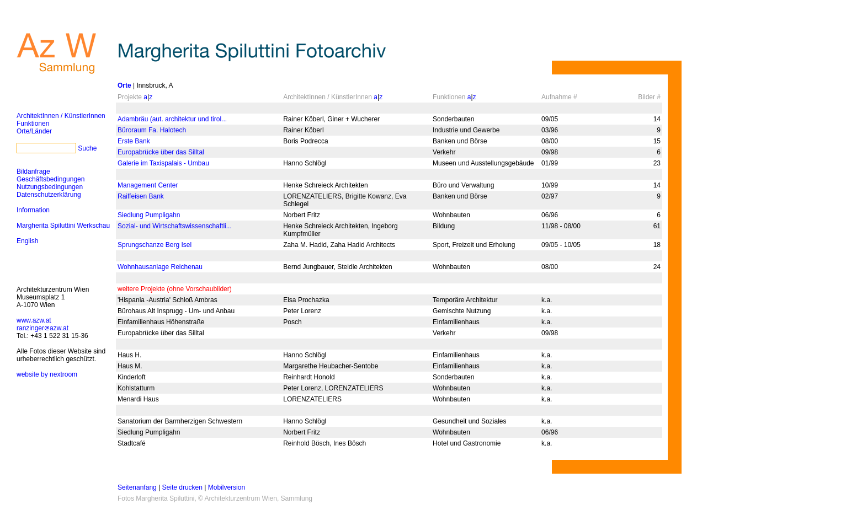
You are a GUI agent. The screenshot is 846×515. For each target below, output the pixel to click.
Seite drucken (182, 487)
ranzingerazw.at (42, 328)
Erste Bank (134, 141)
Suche (87, 148)
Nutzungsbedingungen (50, 187)
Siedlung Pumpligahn (149, 215)
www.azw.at (34, 320)
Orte (124, 85)
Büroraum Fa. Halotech (152, 130)
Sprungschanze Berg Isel (154, 245)
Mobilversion (226, 487)
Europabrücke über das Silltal (161, 152)
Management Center (148, 185)
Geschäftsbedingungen (50, 179)
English (27, 241)
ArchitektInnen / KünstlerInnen (61, 116)
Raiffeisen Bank (141, 196)
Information (33, 210)
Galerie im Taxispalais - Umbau (163, 163)
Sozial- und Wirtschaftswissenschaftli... (175, 226)
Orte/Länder (34, 131)
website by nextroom (47, 374)
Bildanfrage (33, 171)
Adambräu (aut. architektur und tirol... (172, 119)
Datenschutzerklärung (49, 195)
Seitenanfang (137, 487)
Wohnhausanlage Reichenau (160, 267)
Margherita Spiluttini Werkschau (63, 225)
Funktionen (33, 123)
